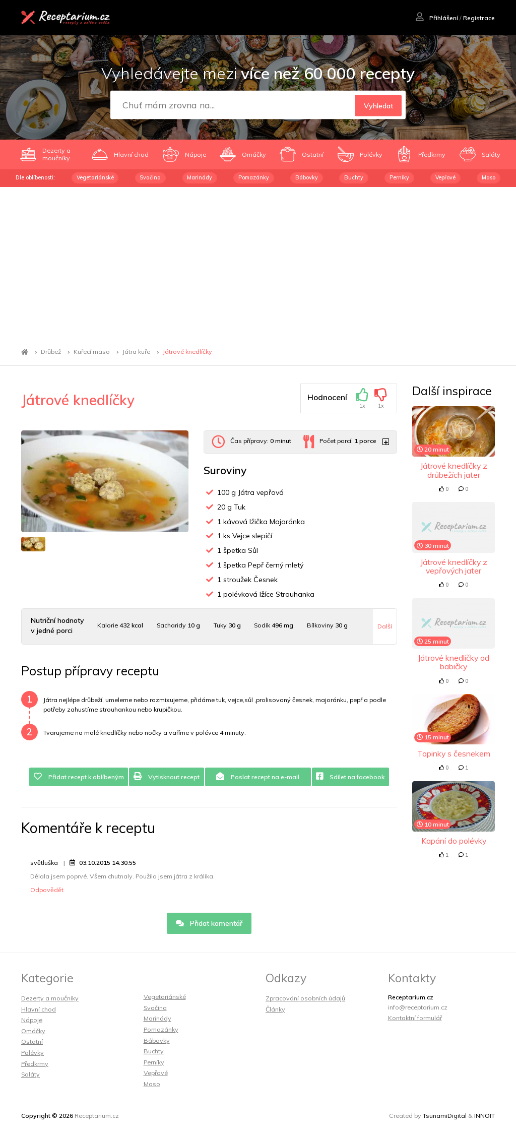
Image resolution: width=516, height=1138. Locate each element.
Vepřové (445, 177)
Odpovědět (46, 890)
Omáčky (33, 1031)
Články (275, 1009)
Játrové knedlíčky (187, 352)
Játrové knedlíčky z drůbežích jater (453, 470)
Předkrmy (34, 1063)
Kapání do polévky (453, 841)
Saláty (30, 1074)
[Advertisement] (258, 262)
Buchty (353, 177)
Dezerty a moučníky (50, 998)
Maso (488, 177)
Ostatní (32, 1041)
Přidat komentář (209, 923)
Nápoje (31, 1020)
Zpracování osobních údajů (305, 998)
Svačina (150, 177)
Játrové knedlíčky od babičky (453, 662)
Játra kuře (136, 352)
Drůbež (51, 352)
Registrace (479, 18)
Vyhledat (378, 105)
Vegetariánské (95, 177)
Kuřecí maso (92, 352)
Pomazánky (253, 177)
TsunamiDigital (445, 1115)
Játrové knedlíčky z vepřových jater (453, 566)
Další (384, 626)
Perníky (399, 177)
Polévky (32, 1052)
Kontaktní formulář (415, 1018)
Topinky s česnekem (453, 753)
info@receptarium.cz (417, 1007)
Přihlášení (437, 18)
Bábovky (306, 177)
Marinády (199, 177)
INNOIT (484, 1115)
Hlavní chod (38, 1009)
